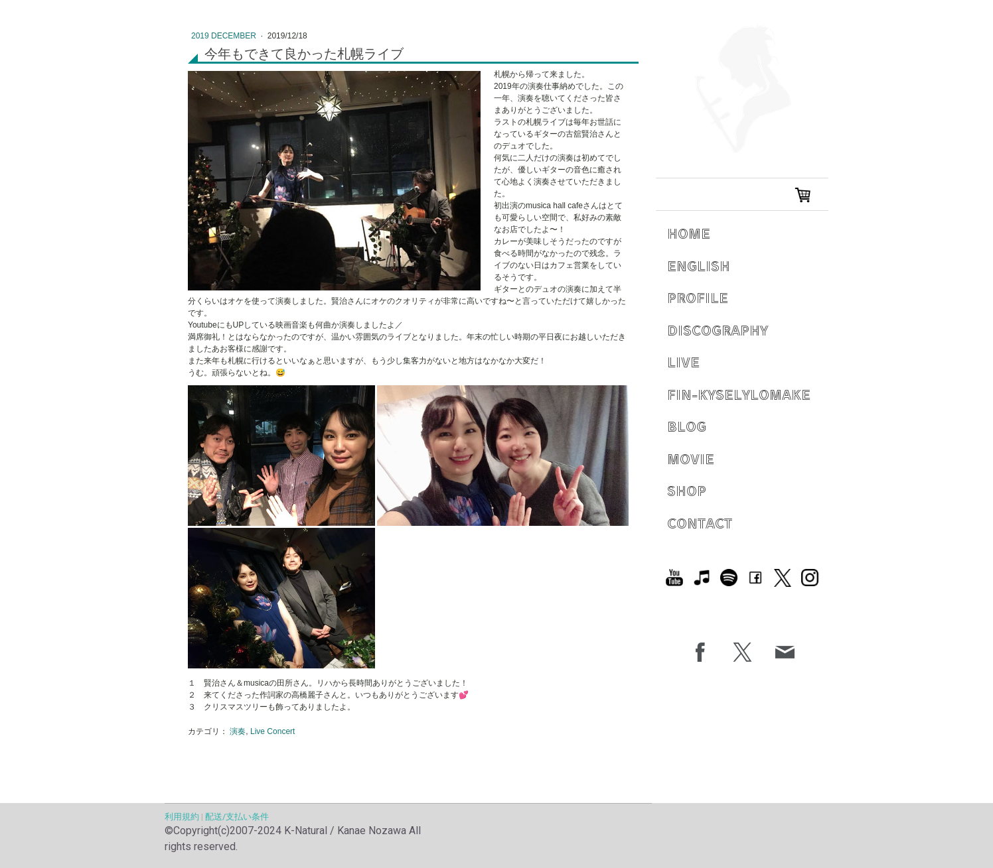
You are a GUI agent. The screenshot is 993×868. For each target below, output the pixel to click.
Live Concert (272, 731)
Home (688, 233)
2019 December (224, 35)
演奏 (238, 731)
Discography (717, 330)
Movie (690, 458)
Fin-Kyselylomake (738, 394)
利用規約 (182, 817)
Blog (686, 426)
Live (683, 362)
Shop (686, 490)
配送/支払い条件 (237, 817)
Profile (697, 297)
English (698, 266)
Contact (699, 523)
